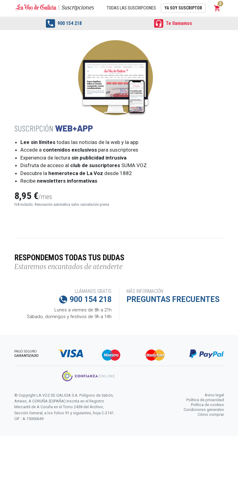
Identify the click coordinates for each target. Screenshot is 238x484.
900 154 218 (64, 23)
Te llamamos (173, 23)
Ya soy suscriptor (183, 7)
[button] (217, 8)
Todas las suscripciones (131, 7)
